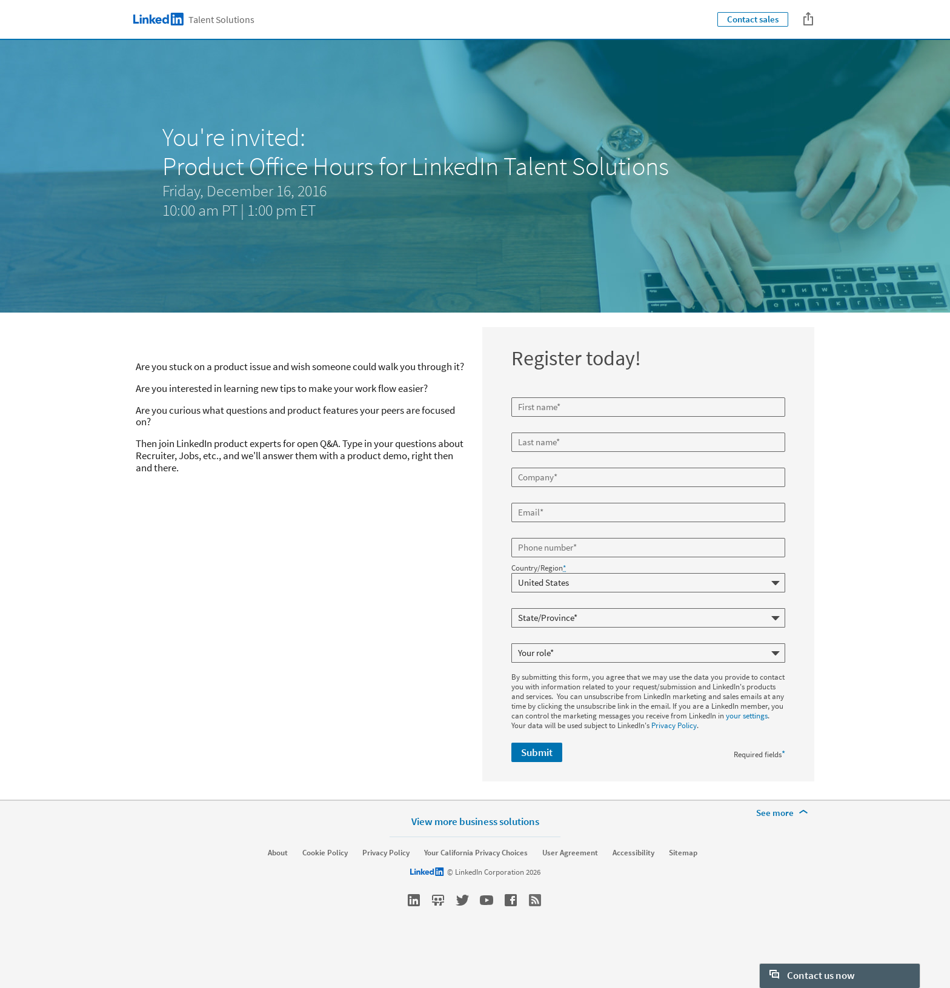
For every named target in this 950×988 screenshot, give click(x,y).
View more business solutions (475, 851)
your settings (747, 716)
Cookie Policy (325, 883)
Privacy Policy (674, 725)
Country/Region (538, 568)
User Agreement (570, 883)
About (278, 883)
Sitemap (683, 883)
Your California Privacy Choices (476, 883)
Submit (537, 752)
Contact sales (753, 19)
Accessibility (633, 883)
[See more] (784, 843)
